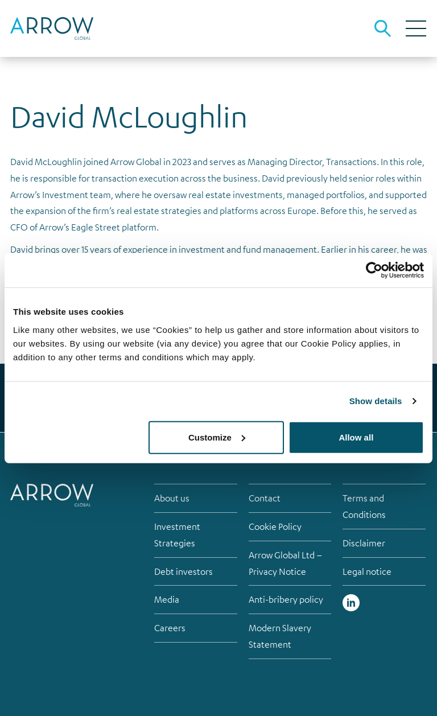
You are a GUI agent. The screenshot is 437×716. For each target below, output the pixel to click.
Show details (375, 401)
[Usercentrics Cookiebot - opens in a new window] (374, 270)
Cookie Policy (275, 526)
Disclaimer (364, 543)
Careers (169, 627)
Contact (265, 498)
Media (166, 599)
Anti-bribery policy (286, 599)
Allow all (356, 437)
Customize (216, 437)
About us (171, 498)
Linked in (351, 602)
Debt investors (183, 571)
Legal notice (367, 571)
